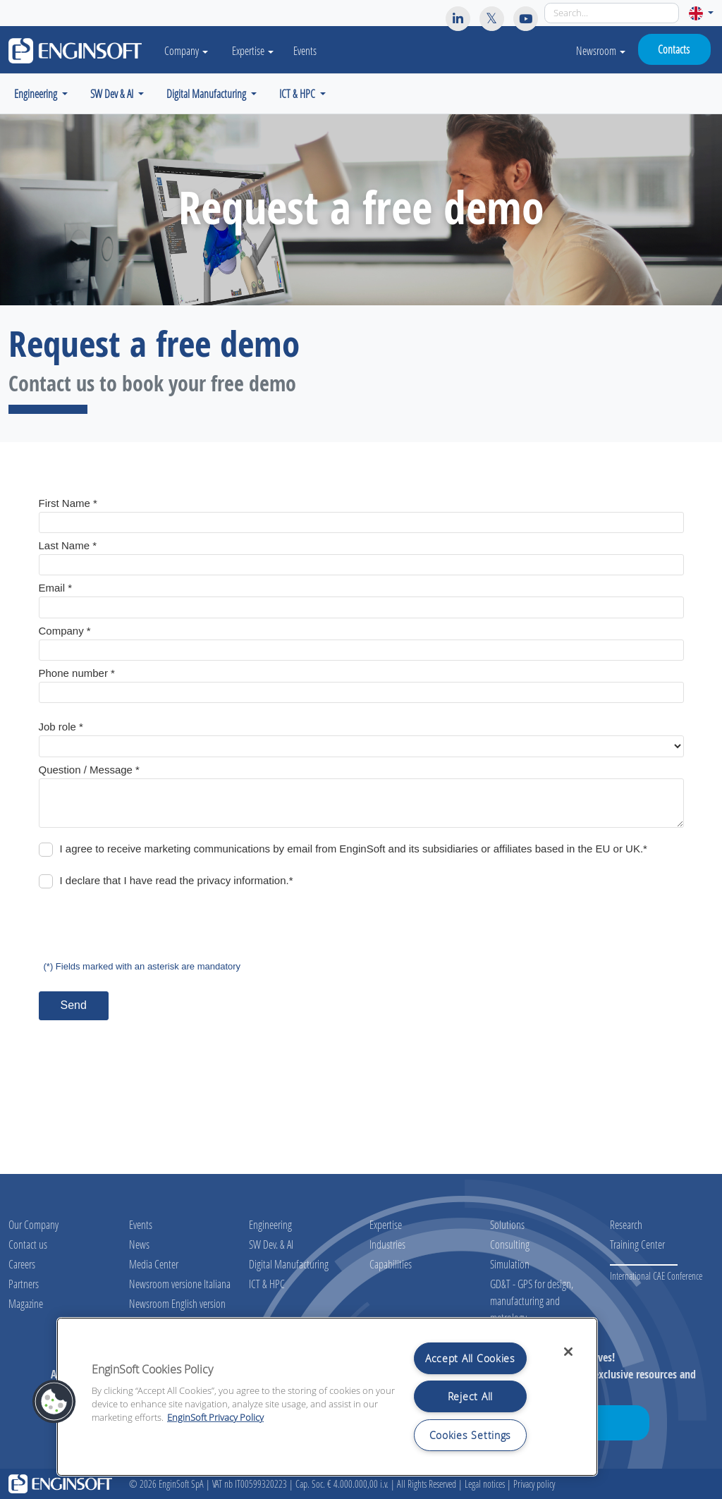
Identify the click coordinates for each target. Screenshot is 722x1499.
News (139, 1244)
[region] (327, 1396)
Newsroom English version (177, 1303)
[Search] (611, 13)
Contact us (27, 1244)
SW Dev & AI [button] (112, 93)
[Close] (568, 1351)
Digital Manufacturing (289, 1263)
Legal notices (485, 1484)
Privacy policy (534, 1484)
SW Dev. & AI (271, 1244)
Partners (23, 1283)
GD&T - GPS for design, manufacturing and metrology (531, 1300)
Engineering (270, 1224)
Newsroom (600, 50)
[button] (701, 13)
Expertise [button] (255, 50)
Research (626, 1224)
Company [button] (187, 50)
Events (307, 50)
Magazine (25, 1303)
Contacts (674, 49)
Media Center (153, 1263)
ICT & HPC (267, 1283)
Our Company (33, 1224)
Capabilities (390, 1263)
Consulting (510, 1244)
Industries (387, 1244)
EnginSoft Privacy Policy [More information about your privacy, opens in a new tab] (215, 1418)
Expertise (385, 1224)
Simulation (510, 1263)
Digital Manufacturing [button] (207, 93)
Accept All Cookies (470, 1358)
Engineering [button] (36, 93)
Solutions (507, 1224)
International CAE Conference (656, 1276)
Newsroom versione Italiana (180, 1283)
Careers (21, 1263)
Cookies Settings (470, 1435)
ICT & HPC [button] (298, 93)
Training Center (637, 1244)
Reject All (470, 1396)
